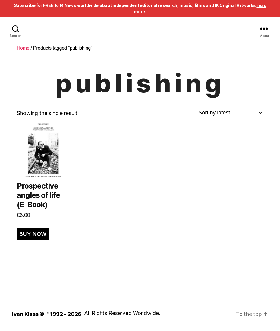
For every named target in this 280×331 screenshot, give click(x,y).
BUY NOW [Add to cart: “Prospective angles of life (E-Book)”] (33, 234)
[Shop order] (230, 112)
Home (23, 48)
